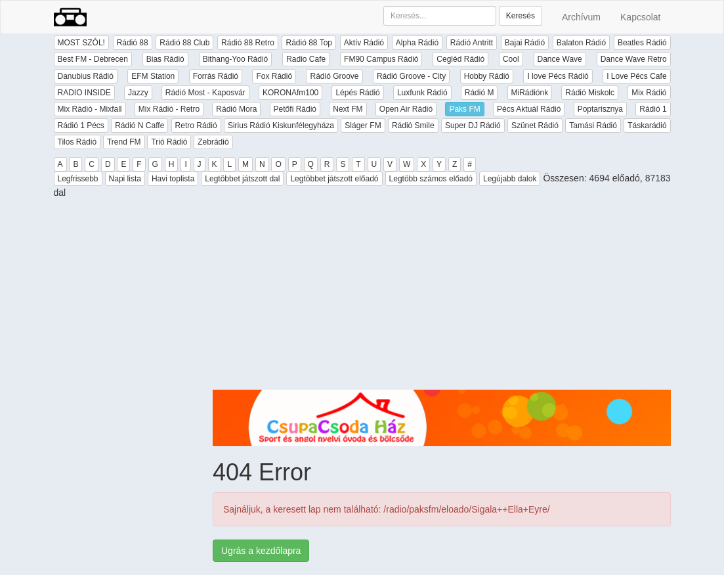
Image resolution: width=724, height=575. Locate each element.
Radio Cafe (306, 59)
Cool (511, 59)
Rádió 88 (132, 42)
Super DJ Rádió (473, 125)
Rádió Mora (236, 109)
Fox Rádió (274, 76)
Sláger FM (363, 125)
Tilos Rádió (77, 142)
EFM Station (153, 76)
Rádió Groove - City (411, 76)
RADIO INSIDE (84, 92)
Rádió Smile (413, 125)
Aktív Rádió (364, 42)
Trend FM (124, 142)
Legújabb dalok (509, 178)
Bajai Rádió (525, 42)
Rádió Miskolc (589, 92)
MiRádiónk (530, 92)
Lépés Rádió (357, 92)
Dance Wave (560, 59)
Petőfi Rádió (295, 109)
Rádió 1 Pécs (81, 125)
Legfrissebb (78, 178)
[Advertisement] (442, 298)
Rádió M (479, 92)
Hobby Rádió (486, 76)
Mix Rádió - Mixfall (90, 109)
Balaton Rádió (581, 42)
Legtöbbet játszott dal (242, 178)
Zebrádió (213, 142)
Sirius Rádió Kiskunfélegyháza (281, 125)
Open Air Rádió (406, 109)
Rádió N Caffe (139, 125)
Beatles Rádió (642, 42)
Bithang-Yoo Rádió (235, 59)
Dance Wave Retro (634, 59)
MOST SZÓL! (81, 42)
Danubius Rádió (86, 76)
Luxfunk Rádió (422, 92)
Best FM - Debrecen (93, 59)
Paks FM (464, 109)
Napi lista (125, 178)
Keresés (520, 15)
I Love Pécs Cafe (636, 76)
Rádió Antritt (471, 42)
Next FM (347, 109)
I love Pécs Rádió (557, 76)
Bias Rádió (165, 59)
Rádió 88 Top (309, 42)
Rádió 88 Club (184, 42)
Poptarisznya (600, 109)
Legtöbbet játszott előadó (334, 178)
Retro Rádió (196, 125)
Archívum (581, 17)
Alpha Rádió (417, 42)
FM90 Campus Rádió (381, 59)
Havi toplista (173, 178)
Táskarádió (647, 125)
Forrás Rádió (215, 76)
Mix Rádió (648, 92)
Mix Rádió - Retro (169, 109)
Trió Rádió (169, 142)
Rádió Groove (334, 76)
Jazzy (138, 92)
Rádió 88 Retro (247, 42)
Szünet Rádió (535, 125)
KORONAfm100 (290, 92)
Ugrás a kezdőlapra (261, 550)
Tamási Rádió (593, 125)
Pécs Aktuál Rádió (529, 109)
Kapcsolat (640, 17)
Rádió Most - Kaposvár (205, 92)
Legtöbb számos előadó (431, 178)
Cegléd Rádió (460, 59)
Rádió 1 (652, 109)
